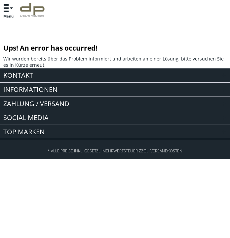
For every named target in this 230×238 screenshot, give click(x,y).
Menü (8, 10)
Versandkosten (166, 151)
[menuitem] (8, 11)
